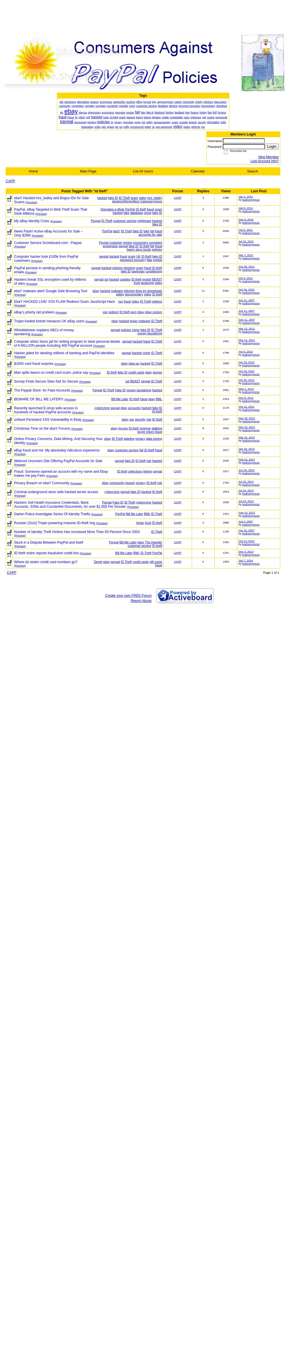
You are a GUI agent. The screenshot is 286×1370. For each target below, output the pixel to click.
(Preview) (31, 202)
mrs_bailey (154, 197)
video (142, 197)
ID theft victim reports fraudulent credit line (46, 553)
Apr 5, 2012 (246, 351)
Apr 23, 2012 (246, 362)
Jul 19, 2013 (246, 490)
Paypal (95, 220)
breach (130, 483)
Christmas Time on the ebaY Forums (42, 429)
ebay (96, 290)
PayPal (130, 209)
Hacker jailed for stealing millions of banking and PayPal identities (64, 353)
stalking (156, 428)
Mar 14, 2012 (247, 340)
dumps (157, 372)
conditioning (153, 271)
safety (120, 294)
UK (138, 256)
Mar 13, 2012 (247, 328)
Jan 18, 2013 (246, 448)
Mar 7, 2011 (246, 255)
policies (157, 249)
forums (123, 428)
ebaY (116, 231)
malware (117, 290)
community (117, 483)
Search (252, 171)
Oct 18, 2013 (246, 289)
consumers (140, 242)
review (127, 242)
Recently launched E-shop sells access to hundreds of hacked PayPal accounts (46, 410)
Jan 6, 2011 (246, 208)
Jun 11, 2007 (246, 310)
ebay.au (133, 363)
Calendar (198, 171)
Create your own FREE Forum (128, 596)
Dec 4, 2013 (246, 551)
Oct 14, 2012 (246, 406)
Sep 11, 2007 (247, 319)
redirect (157, 301)
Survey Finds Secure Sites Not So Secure (46, 381)
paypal (123, 246)
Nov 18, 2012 (247, 418)
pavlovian (138, 271)
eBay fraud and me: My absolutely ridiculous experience (57, 450)
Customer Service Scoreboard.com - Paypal (47, 243)
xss (120, 301)
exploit (157, 259)
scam (134, 197)
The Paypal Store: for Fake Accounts (42, 390)
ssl (106, 279)
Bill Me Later (119, 399)
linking (147, 471)
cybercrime (102, 408)
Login (272, 146)
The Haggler (153, 542)
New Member (268, 157)
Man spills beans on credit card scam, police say (51, 373)
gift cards (155, 561)
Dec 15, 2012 (247, 427)
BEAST (157, 279)
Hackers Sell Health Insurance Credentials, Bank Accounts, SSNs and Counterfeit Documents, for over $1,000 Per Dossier (70, 505)
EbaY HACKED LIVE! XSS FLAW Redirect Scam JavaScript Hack (64, 302)
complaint (155, 242)
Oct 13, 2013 (246, 540)
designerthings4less (125, 201)
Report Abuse (141, 601)
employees (110, 246)
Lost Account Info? (264, 161)
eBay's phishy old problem (34, 312)
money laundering (149, 333)
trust (137, 282)
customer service (125, 220)
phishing (129, 268)
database (136, 212)
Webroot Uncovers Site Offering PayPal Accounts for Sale (58, 461)
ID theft (141, 209)
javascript (147, 282)
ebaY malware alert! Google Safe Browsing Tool (50, 291)
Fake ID (120, 390)
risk (148, 419)
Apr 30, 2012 (246, 379)
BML (159, 399)
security (140, 419)
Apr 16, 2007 (246, 530)
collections (135, 471)
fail (152, 231)
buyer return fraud (149, 431)
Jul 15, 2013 (246, 481)
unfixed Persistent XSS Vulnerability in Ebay (47, 420)
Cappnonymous (151, 201)
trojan (134, 321)
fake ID (113, 197)
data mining (154, 438)
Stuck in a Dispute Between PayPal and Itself (48, 542)
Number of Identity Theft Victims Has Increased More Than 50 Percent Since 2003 (77, 532)
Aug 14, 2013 (247, 512)
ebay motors (153, 312)
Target (98, 561)
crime (147, 212)
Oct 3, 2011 (246, 278)
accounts (134, 408)
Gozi (148, 522)
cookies (125, 279)
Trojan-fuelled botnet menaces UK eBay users (49, 321)
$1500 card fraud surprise (33, 364)
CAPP (10, 181)
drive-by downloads (148, 290)
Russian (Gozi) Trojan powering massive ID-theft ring (54, 523)
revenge (145, 428)
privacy (140, 438)
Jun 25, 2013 (246, 470)
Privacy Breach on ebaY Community (42, 483)
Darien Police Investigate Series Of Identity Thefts (52, 514)
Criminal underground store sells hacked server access (56, 492)
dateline (129, 438)
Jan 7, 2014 (246, 560)
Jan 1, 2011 (246, 196)
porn (133, 312)
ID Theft (124, 197)
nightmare (144, 220)
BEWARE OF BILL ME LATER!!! (39, 399)
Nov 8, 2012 (246, 397)
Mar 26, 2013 (247, 437)
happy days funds (138, 249)
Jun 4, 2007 (246, 521)
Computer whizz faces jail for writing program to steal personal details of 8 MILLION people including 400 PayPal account (67, 344)
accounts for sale (150, 234)
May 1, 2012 (246, 388)
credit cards (136, 372)
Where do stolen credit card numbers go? (45, 562)
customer (115, 242)
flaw (149, 259)
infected (129, 290)
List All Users (143, 171)
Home (33, 171)
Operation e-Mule (112, 209)
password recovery (133, 259)
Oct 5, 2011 (246, 229)
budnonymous (251, 199)
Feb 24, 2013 (247, 459)
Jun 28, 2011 (246, 266)
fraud (150, 209)
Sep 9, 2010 (246, 219)
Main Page (88, 171)
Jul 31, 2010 (246, 241)
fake (126, 212)
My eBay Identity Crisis (31, 221)
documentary (134, 294)
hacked (102, 197)
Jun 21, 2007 (246, 300)
